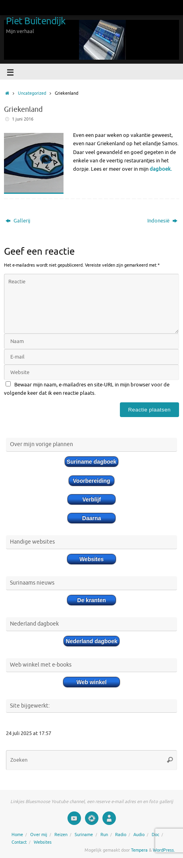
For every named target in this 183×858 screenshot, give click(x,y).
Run (104, 834)
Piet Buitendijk (35, 21)
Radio (120, 834)
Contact (19, 842)
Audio (138, 834)
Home (17, 834)
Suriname (84, 834)
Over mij (38, 834)
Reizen (60, 834)
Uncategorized (32, 93)
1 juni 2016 (22, 119)
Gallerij (18, 221)
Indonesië (162, 221)
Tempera (139, 850)
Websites (43, 842)
